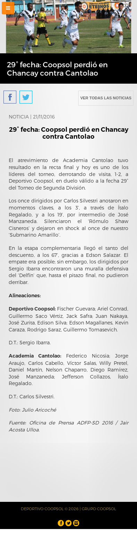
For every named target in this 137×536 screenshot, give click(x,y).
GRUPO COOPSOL (99, 508)
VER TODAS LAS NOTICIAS (105, 98)
